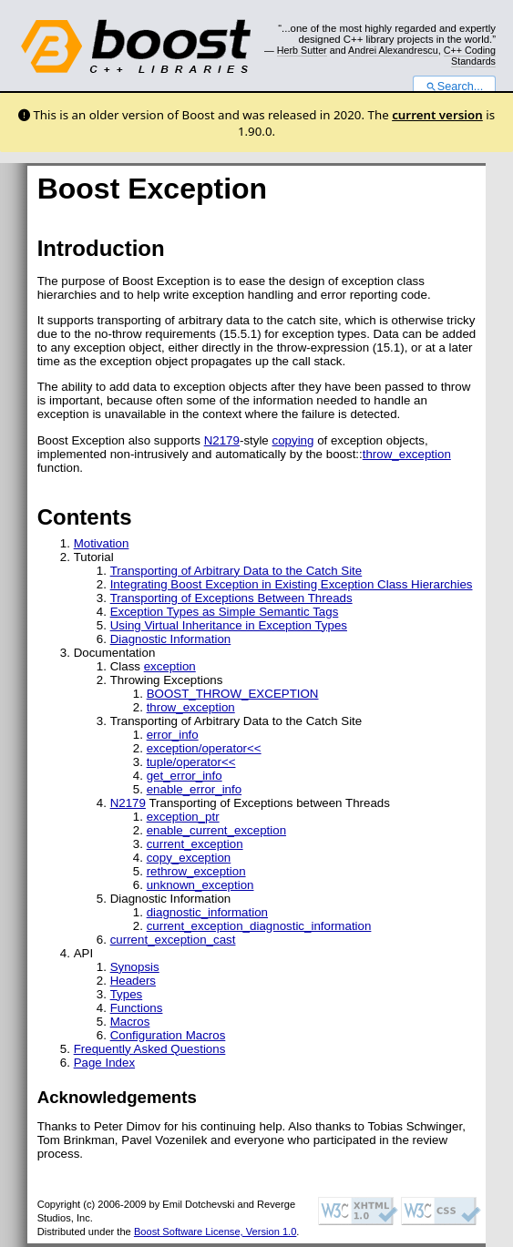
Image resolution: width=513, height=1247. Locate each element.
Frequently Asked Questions (150, 1049)
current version (437, 115)
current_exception (195, 844)
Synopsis (134, 967)
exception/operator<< (204, 748)
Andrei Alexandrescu (393, 50)
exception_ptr (183, 816)
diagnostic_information (207, 912)
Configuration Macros (168, 1035)
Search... (454, 86)
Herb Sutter (302, 50)
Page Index (104, 1062)
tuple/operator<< (191, 762)
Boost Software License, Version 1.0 (215, 1231)
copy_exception (189, 857)
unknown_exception (200, 885)
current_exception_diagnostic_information (259, 926)
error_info (173, 734)
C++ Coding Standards (470, 55)
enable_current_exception (216, 830)
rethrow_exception (196, 871)
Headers (133, 980)
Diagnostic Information (170, 639)
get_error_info (184, 775)
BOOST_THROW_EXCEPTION (233, 693)
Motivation (101, 543)
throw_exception (407, 454)
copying (292, 440)
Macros (130, 1021)
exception (170, 666)
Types (126, 994)
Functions (136, 1008)
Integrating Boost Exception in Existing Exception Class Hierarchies (291, 584)
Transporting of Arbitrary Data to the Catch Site (236, 571)
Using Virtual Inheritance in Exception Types (228, 625)
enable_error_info (194, 789)
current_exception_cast (173, 939)
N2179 (222, 440)
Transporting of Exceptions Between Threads (231, 598)
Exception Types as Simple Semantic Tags (224, 611)
